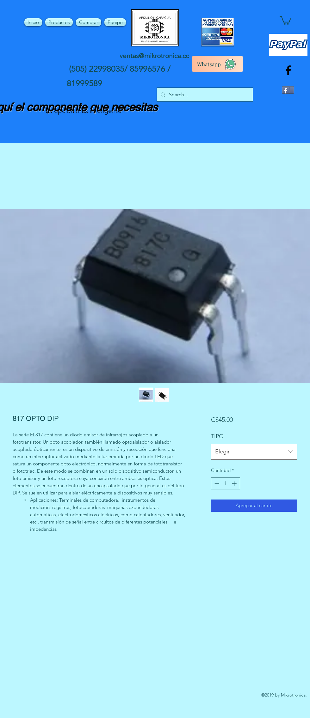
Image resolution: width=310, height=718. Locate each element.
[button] (285, 20)
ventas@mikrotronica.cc (154, 56)
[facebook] (288, 70)
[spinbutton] (225, 483)
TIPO (217, 436)
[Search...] (204, 95)
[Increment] (235, 483)
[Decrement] (216, 483)
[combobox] (254, 452)
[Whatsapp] (217, 64)
